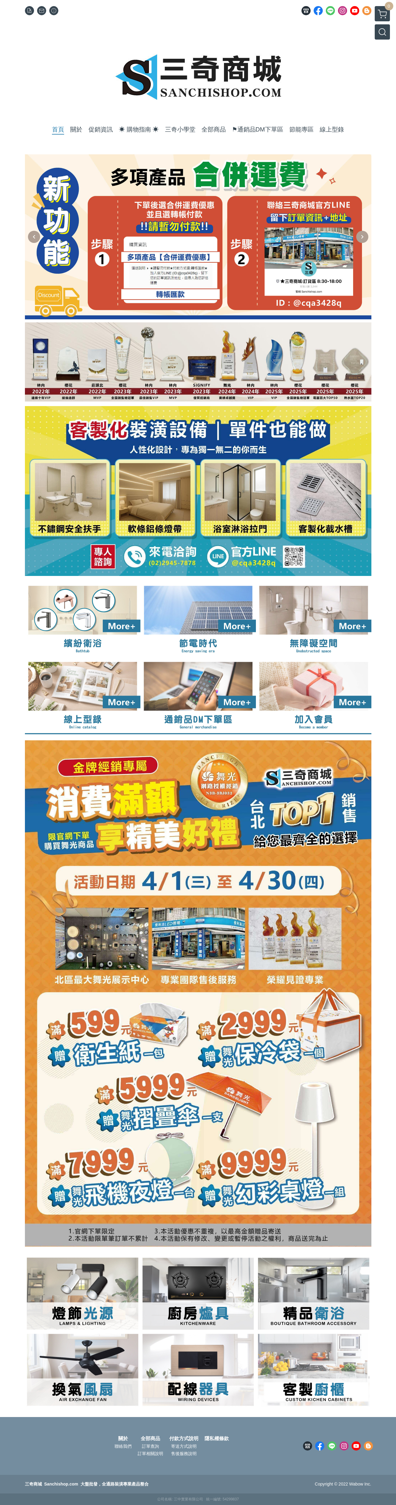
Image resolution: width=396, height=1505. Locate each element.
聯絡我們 (123, 1446)
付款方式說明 (183, 1438)
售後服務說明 (184, 1453)
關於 (123, 1438)
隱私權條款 (217, 1438)
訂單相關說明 (150, 1453)
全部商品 (150, 1438)
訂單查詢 (150, 1446)
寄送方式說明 (184, 1446)
